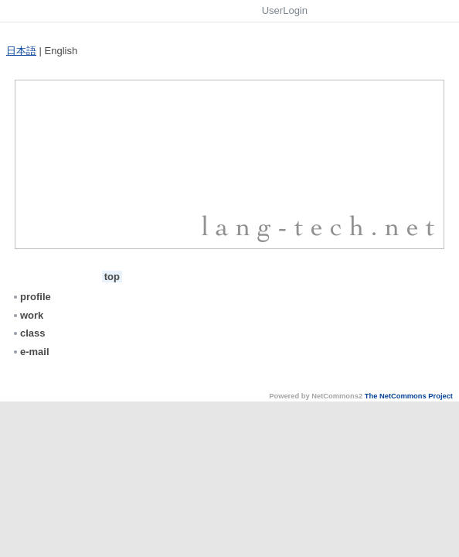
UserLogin (285, 10)
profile (31, 296)
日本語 (21, 50)
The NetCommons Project (409, 396)
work (27, 315)
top (112, 276)
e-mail (30, 351)
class (29, 333)
